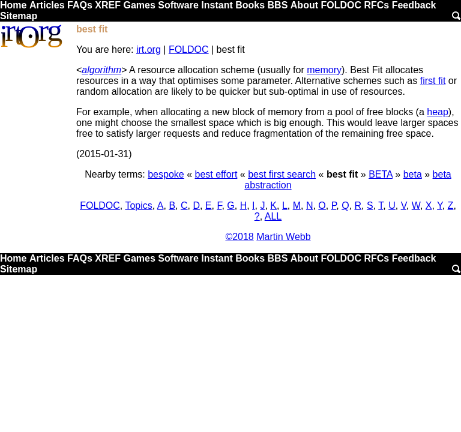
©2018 (239, 237)
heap (437, 112)
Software (178, 5)
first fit (433, 81)
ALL (273, 216)
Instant (216, 5)
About (304, 5)
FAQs (79, 5)
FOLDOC (341, 5)
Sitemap (18, 16)
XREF (108, 5)
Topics (138, 205)
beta (412, 174)
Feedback (414, 5)
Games (139, 5)
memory (324, 70)
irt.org (148, 49)
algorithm (101, 70)
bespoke (166, 174)
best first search (282, 174)
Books (250, 5)
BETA (381, 174)
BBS (278, 5)
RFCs (376, 5)
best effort (215, 174)
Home (13, 5)
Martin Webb (283, 237)
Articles (47, 5)
